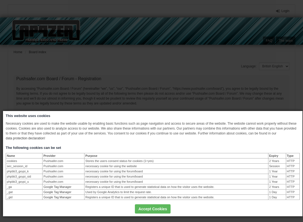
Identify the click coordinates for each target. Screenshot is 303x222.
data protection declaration (25, 138)
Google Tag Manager (57, 186)
